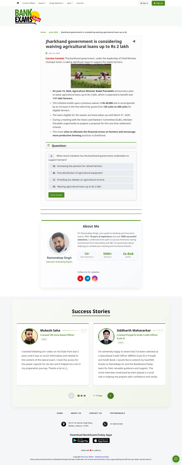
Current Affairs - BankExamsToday (96, 457)
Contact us (95, 413)
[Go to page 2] (81, 395)
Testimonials (117, 413)
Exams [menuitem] (41, 3)
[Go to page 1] (78, 396)
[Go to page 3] (84, 395)
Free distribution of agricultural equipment (76, 172)
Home (43, 32)
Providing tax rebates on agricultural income (77, 179)
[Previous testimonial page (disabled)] (71, 395)
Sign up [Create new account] (158, 3)
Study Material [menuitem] (55, 3)
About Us (76, 413)
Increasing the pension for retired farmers (76, 166)
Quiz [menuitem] (69, 3)
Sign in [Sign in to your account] (144, 3)
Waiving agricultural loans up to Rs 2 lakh (75, 186)
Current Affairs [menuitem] (28, 3)
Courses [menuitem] (80, 3)
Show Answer (56, 195)
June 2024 (54, 32)
